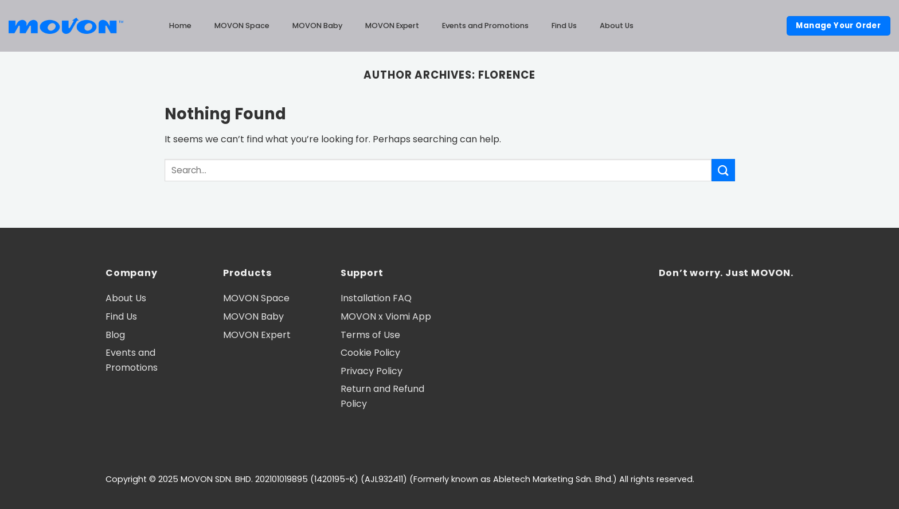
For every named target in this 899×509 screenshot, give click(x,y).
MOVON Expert (392, 25)
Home (180, 25)
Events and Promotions (485, 25)
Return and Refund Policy (382, 396)
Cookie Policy (370, 352)
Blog (115, 334)
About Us (617, 25)
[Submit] (723, 170)
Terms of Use (370, 334)
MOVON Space (241, 25)
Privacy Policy (371, 371)
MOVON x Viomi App (386, 316)
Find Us (564, 25)
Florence (507, 75)
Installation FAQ (376, 298)
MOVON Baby (317, 25)
